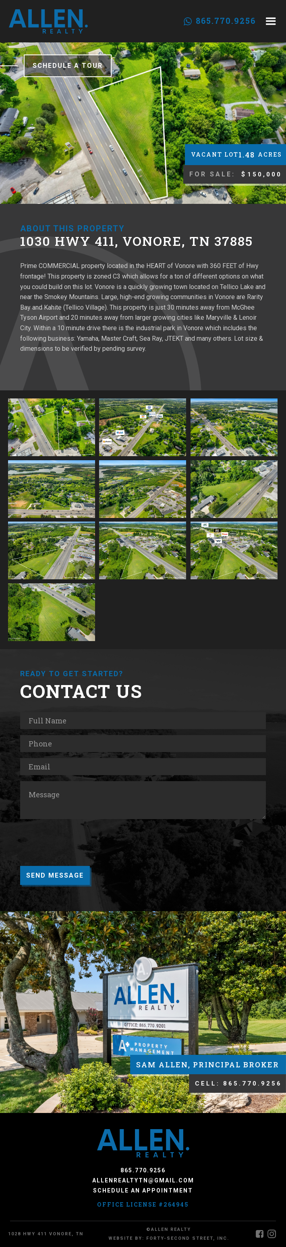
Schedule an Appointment (143, 1190)
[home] (48, 21)
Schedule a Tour (68, 65)
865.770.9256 (226, 20)
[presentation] (81, 847)
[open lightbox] (51, 427)
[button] (271, 21)
